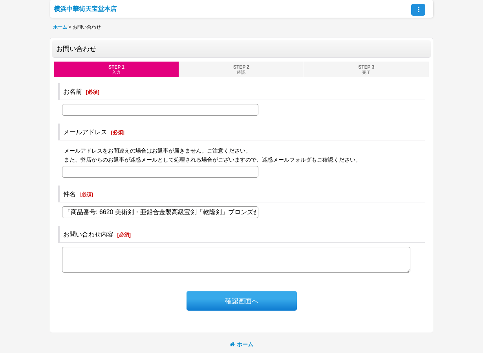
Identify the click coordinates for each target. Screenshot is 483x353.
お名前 (72, 91)
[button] (418, 10)
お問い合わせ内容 (88, 234)
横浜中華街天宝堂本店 (85, 8)
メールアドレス (85, 131)
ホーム (241, 344)
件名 (69, 193)
